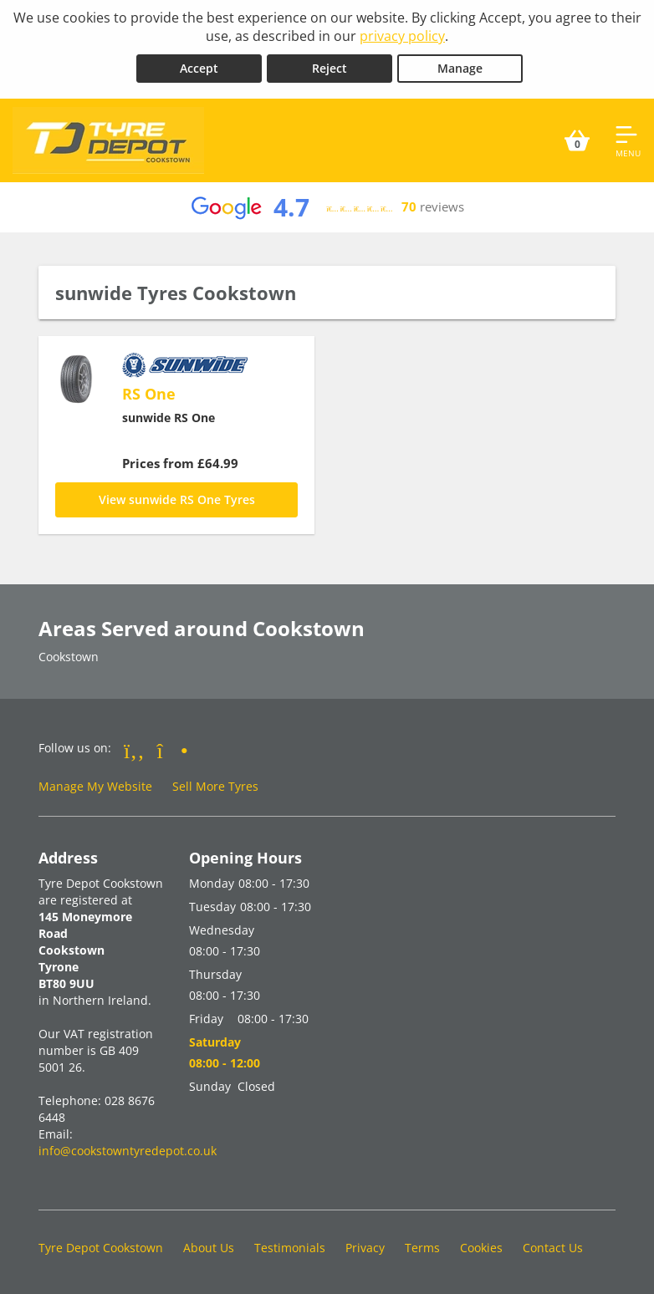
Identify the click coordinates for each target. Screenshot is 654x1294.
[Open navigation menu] (628, 140)
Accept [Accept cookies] (199, 68)
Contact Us (553, 1248)
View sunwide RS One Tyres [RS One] (177, 499)
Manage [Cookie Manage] (460, 68)
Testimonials (289, 1248)
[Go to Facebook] (134, 750)
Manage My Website (95, 786)
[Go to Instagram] (172, 750)
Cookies (481, 1248)
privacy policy (402, 36)
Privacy (365, 1248)
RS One (149, 394)
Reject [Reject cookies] (329, 68)
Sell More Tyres (215, 786)
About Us (208, 1248)
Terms (422, 1248)
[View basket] (577, 140)
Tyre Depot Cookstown (100, 1248)
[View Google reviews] (326, 207)
